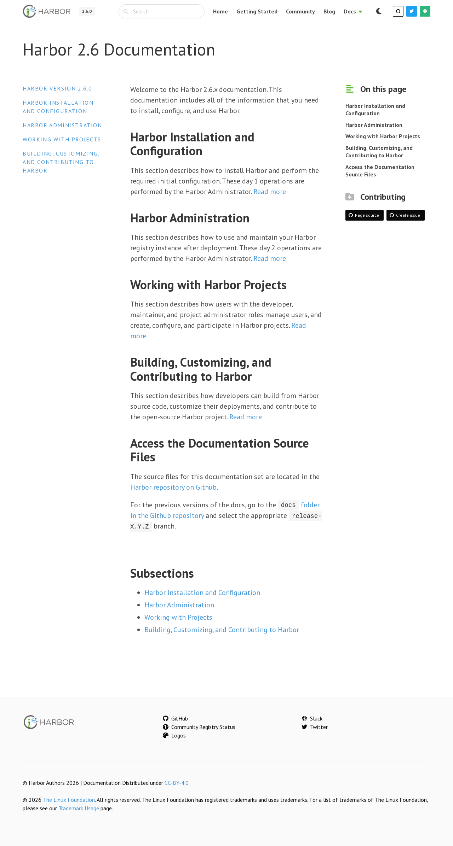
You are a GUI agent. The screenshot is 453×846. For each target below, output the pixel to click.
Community (300, 11)
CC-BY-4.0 (177, 782)
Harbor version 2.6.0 (57, 88)
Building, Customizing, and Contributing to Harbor (61, 162)
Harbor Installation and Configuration (202, 592)
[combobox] (162, 11)
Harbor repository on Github (173, 487)
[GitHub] (398, 11)
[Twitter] (411, 11)
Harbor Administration (62, 125)
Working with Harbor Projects (382, 136)
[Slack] (425, 11)
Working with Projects (62, 139)
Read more (269, 191)
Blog (329, 11)
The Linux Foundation (69, 799)
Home (220, 11)
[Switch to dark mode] (378, 11)
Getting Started (256, 11)
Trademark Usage (78, 807)
